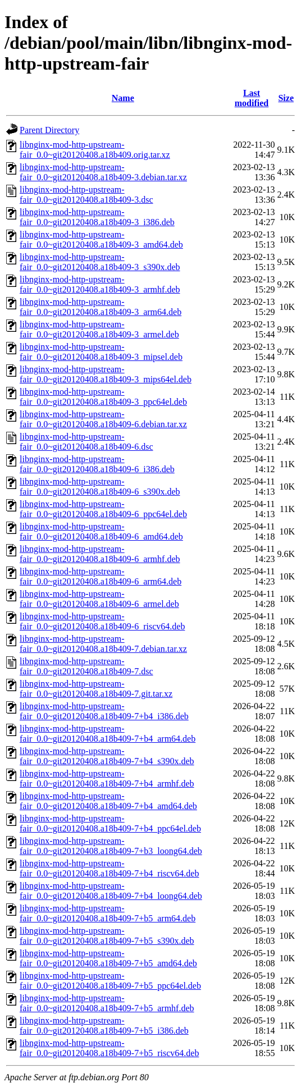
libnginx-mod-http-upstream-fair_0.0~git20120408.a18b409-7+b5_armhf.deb (107, 1003)
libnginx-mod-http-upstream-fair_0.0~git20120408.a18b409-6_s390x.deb (100, 486)
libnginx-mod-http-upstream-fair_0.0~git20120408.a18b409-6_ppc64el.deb (103, 509)
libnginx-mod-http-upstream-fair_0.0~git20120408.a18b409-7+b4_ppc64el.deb (110, 823)
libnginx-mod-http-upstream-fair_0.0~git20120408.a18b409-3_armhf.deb (100, 284)
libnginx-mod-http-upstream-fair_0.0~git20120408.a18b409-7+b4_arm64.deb (107, 733)
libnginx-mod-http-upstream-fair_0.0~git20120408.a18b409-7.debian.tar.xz (103, 644)
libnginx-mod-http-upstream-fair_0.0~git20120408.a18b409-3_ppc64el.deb (103, 397)
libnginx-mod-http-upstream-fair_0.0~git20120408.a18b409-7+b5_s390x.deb (107, 936)
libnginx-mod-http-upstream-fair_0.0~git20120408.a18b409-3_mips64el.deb (105, 374)
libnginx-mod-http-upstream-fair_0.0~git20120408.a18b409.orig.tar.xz (95, 149)
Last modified (251, 98)
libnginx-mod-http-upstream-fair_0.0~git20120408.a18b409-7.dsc (86, 666)
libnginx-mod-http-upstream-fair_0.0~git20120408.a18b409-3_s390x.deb (100, 262)
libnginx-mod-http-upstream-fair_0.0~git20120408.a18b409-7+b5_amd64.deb (108, 958)
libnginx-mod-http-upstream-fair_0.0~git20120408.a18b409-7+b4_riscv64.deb (109, 868)
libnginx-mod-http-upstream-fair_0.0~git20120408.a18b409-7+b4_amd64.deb (108, 801)
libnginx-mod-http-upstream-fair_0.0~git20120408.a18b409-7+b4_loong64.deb (111, 891)
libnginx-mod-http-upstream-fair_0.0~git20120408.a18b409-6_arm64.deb (100, 576)
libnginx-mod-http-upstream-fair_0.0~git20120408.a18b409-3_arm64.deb (100, 307)
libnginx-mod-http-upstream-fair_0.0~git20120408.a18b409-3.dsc (86, 194)
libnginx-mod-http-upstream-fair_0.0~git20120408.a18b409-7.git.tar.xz (96, 688)
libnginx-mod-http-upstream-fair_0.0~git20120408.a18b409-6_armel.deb (99, 599)
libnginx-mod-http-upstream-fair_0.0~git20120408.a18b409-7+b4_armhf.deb (107, 778)
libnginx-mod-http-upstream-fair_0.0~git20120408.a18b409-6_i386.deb (97, 464)
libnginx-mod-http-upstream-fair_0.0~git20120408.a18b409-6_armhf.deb (100, 554)
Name (123, 98)
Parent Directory (49, 130)
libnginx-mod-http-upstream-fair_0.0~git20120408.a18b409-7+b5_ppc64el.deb (110, 980)
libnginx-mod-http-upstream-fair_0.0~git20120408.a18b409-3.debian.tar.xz (103, 172)
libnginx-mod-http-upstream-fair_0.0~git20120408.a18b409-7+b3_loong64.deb (111, 846)
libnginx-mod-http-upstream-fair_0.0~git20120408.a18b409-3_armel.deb (99, 329)
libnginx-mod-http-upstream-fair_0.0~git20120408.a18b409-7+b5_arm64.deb (107, 913)
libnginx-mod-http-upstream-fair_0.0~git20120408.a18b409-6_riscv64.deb (102, 621)
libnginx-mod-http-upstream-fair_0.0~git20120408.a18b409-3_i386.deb (97, 217)
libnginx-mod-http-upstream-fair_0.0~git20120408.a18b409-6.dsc (86, 441)
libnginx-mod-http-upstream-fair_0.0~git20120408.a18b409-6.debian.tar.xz (103, 419)
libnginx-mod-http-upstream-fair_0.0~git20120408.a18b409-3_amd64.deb (101, 239)
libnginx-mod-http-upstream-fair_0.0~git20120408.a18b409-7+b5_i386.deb (104, 1025)
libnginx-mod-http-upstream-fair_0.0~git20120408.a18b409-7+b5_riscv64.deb (109, 1048)
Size (286, 98)
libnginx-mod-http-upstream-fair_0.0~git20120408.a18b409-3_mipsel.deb (101, 352)
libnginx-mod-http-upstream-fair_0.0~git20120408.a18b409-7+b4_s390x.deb (107, 756)
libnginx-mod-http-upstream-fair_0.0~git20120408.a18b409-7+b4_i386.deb (104, 711)
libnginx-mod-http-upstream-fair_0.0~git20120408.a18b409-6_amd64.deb (101, 531)
